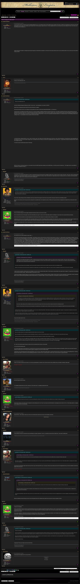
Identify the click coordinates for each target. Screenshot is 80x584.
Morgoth (4, 171)
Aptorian (4, 209)
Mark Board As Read (17, 582)
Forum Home (7, 582)
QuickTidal (5, 186)
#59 (78, 525)
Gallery (35, 11)
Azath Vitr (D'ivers (6, 21)
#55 (78, 430)
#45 (78, 186)
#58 (78, 503)
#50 (78, 326)
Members (27, 11)
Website (18, 11)
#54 (78, 411)
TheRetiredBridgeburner (7, 411)
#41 (78, 21)
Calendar (31, 11)
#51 (78, 359)
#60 (78, 551)
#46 (78, 209)
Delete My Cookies (11, 582)
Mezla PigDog (5, 359)
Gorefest (4, 430)
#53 (78, 393)
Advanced (62, 11)
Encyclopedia (43, 11)
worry (4, 77)
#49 (78, 287)
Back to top (3, 75)
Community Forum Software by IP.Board (73, 582)
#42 (78, 77)
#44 (78, 171)
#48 (78, 251)
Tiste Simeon (5, 551)
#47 (78, 232)
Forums (22, 11)
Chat (38, 11)
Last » (14, 17)
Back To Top (3, 582)
